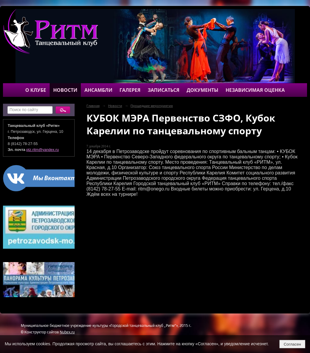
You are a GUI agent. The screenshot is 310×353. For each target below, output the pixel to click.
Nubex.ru (67, 332)
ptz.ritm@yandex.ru (42, 150)
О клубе (35, 90)
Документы (202, 90)
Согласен (292, 344)
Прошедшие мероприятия (151, 106)
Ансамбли (98, 90)
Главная (93, 106)
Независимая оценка (255, 90)
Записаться (164, 90)
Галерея (130, 90)
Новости (65, 90)
